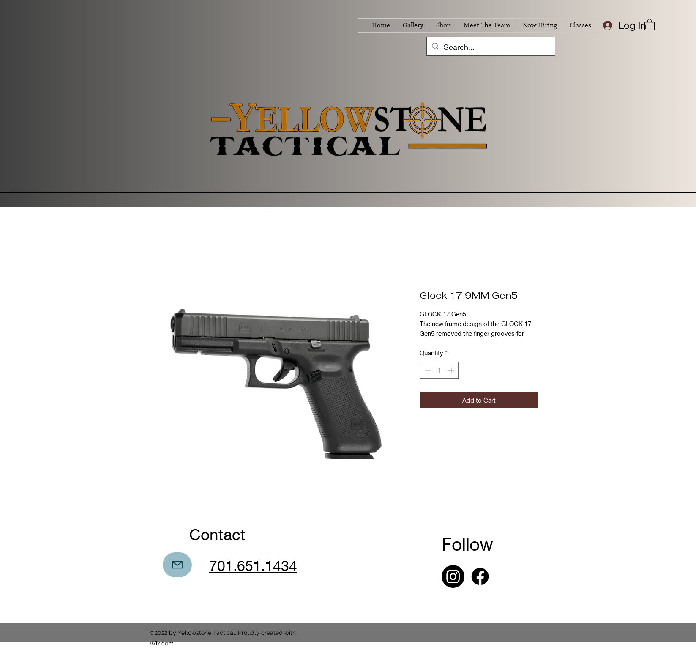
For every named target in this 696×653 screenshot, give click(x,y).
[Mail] (177, 564)
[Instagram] (453, 576)
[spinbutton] (439, 370)
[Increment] (452, 370)
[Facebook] (480, 576)
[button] (649, 24)
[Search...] (490, 47)
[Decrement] (426, 370)
